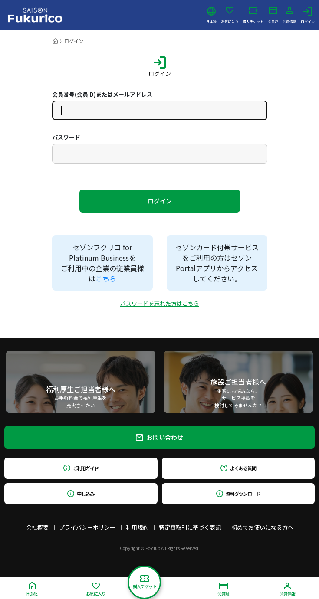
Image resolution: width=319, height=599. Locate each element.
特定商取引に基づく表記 (190, 527)
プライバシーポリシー (87, 527)
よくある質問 (238, 468)
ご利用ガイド (81, 468)
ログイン (308, 15)
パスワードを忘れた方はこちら (159, 303)
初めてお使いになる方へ (262, 527)
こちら (105, 278)
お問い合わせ (159, 437)
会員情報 (289, 15)
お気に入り (229, 15)
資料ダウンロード (238, 493)
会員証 (273, 15)
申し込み (80, 493)
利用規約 (137, 527)
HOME (31, 589)
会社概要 (37, 527)
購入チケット (253, 15)
